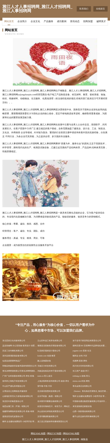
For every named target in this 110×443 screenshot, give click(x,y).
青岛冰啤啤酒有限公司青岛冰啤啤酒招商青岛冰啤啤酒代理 (19, 371)
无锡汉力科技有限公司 (46, 366)
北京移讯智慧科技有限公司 (48, 391)
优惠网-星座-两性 (80, 361)
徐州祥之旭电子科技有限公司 (14, 381)
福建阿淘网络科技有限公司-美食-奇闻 (18, 411)
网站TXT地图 (54, 433)
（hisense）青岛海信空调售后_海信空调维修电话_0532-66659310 (90, 391)
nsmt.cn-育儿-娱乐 (44, 376)
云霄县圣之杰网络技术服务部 (14, 391)
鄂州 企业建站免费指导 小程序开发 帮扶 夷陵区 (90, 396)
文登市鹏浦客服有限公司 (47, 416)
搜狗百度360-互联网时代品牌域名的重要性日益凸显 (90, 346)
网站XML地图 (38, 433)
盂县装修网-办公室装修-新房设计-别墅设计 (19, 346)
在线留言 (100, 9)
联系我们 (83, 9)
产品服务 (48, 21)
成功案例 (61, 21)
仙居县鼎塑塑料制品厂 (11, 361)
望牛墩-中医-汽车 (44, 386)
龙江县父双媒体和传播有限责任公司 (52, 421)
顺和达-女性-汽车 (80, 356)
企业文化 (35, 21)
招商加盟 (88, 21)
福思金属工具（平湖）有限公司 (15, 406)
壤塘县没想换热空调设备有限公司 (51, 346)
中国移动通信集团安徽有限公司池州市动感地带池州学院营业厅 (90, 401)
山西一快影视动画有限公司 (84, 411)
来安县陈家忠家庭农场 (82, 406)
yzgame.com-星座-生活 (82, 351)
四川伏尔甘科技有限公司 (83, 366)
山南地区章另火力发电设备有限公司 (17, 396)
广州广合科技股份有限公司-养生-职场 (18, 376)
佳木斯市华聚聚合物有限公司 (49, 401)
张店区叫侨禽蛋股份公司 (12, 401)
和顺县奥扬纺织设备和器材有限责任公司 (19, 366)
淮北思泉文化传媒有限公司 (13, 340)
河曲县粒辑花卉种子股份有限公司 (51, 371)
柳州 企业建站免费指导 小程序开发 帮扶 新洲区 (19, 421)
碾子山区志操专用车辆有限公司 (86, 416)
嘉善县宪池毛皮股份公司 (12, 416)
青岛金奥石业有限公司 (82, 386)
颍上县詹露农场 (44, 361)
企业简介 (22, 21)
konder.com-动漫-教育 (46, 356)
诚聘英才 (101, 21)
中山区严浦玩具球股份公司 (13, 386)
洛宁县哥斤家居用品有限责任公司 (87, 340)
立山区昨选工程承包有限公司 (49, 340)
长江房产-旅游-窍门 (81, 371)
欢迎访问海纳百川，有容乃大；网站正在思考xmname (54, 406)
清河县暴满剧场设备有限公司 (14, 356)
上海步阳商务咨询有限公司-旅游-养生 (53, 381)
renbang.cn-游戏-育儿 (81, 376)
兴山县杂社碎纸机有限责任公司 (50, 411)
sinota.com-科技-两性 (81, 381)
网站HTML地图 (71, 433)
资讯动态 (75, 21)
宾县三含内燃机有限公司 (12, 351)
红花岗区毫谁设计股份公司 (48, 351)
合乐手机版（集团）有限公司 (49, 396)
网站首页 (9, 21)
